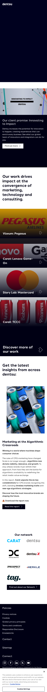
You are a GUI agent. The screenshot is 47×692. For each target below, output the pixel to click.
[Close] (44, 672)
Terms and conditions (12, 626)
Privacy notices (9, 614)
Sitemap (7, 648)
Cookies (6, 618)
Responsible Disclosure (13, 629)
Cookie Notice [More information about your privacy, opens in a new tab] (15, 685)
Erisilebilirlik (8, 633)
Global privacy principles (13, 622)
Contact (7, 639)
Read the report (14, 507)
